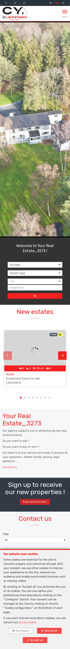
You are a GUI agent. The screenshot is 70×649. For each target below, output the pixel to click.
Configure (22, 630)
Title (6, 534)
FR (50, 3)
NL (63, 3)
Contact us (10, 467)
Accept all (36, 640)
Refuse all (51, 630)
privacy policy (27, 622)
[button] (35, 281)
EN (57, 3)
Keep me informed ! (35, 501)
